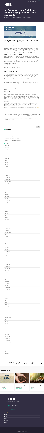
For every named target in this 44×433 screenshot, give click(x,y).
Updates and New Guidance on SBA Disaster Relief (31, 363)
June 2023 (6, 213)
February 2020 (7, 283)
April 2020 (6, 279)
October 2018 (7, 315)
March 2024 (7, 194)
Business (19, 17)
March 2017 (7, 353)
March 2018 (7, 330)
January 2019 (7, 308)
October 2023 (7, 204)
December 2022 (7, 226)
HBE (6, 17)
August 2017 (7, 344)
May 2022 (6, 240)
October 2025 (7, 154)
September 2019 (8, 293)
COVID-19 (23, 17)
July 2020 (6, 272)
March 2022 (7, 245)
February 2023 (7, 221)
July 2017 (6, 346)
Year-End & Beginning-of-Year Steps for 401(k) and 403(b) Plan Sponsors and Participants (20, 136)
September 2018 (8, 317)
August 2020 (7, 270)
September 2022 (8, 232)
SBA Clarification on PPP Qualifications (14, 363)
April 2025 (6, 166)
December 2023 (7, 200)
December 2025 (7, 149)
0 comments (28, 17)
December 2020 (7, 262)
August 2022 (7, 234)
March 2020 (7, 281)
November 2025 (7, 151)
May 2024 (6, 190)
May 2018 (6, 325)
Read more (3, 388)
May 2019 (6, 300)
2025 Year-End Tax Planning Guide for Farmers (13, 140)
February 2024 (7, 196)
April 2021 (6, 255)
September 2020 (8, 268)
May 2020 (6, 276)
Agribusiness (15, 17)
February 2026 (7, 147)
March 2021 (7, 257)
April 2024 (6, 192)
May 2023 (6, 215)
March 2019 (7, 304)
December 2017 (7, 336)
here (25, 68)
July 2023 (6, 211)
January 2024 (7, 198)
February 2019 (7, 306)
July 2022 (6, 236)
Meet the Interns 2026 (9, 133)
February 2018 (7, 332)
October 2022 (7, 230)
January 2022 (7, 249)
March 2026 (7, 145)
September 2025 (8, 156)
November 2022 (7, 228)
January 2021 (7, 260)
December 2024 (7, 175)
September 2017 (8, 342)
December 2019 (7, 287)
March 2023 (7, 219)
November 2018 (7, 313)
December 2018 (7, 310)
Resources (6, 420)
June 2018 (6, 323)
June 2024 (6, 187)
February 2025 (7, 170)
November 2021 (7, 251)
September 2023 (8, 207)
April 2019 (6, 302)
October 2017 (7, 340)
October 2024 (7, 179)
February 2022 (7, 247)
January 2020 (7, 285)
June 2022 (6, 238)
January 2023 (7, 223)
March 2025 (7, 168)
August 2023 (7, 209)
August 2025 (7, 158)
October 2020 (7, 266)
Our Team (6, 414)
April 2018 (6, 327)
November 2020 (7, 264)
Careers (5, 416)
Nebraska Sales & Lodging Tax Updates (12, 131)
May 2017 (6, 351)
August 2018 (7, 319)
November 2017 (7, 338)
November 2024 (7, 177)
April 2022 (6, 243)
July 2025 (6, 160)
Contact (5, 422)
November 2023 (7, 202)
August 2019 (7, 296)
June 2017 (6, 349)
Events (5, 418)
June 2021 (6, 253)
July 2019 (6, 298)
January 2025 (7, 173)
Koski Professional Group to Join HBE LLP (12, 138)
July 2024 (6, 185)
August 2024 (7, 183)
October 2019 (7, 291)
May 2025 (6, 164)
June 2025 (6, 162)
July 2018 (6, 321)
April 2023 (6, 217)
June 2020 (6, 274)
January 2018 (7, 334)
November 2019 (7, 289)
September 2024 (8, 181)
